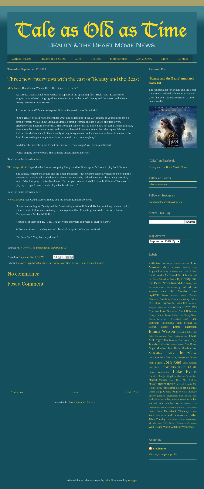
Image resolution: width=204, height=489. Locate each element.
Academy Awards (181, 263)
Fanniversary (170, 340)
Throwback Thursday (176, 411)
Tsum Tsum (171, 419)
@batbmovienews (159, 184)
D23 (187, 307)
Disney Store (190, 315)
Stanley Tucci (173, 403)
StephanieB (160, 448)
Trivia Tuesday (157, 419)
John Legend (155, 362)
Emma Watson (162, 331)
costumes (162, 307)
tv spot (181, 419)
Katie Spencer (155, 367)
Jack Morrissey (168, 357)
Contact (183, 59)
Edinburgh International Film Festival (170, 322)
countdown (176, 307)
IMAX (171, 353)
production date (175, 395)
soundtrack (156, 403)
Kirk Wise (182, 367)
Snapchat (191, 399)
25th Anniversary (160, 263)
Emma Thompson (185, 326)
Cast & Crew (144, 59)
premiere (161, 396)
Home (75, 392)
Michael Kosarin (184, 384)
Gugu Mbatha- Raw (36, 262)
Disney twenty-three (159, 319)
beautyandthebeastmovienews (165, 201)
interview (54, 262)
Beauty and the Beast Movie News (168, 167)
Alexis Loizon (171, 267)
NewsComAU (15, 199)
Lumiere (153, 376)
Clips (78, 59)
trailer (193, 415)
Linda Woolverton (159, 372)
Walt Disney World (159, 426)
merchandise (166, 383)
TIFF (151, 415)
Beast (181, 275)
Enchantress (160, 336)
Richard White (156, 399)
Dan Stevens (168, 311)
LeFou (75, 262)
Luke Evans (87, 262)
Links (165, 59)
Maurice (153, 384)
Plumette (100, 262)
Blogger (132, 480)
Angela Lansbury (159, 271)
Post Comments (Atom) (82, 402)
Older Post (132, 392)
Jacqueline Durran (187, 357)
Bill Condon (179, 291)
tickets (194, 411)
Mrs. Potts (162, 388)
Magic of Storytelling (187, 376)
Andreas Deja (190, 267)
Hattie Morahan (182, 348)
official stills (190, 387)
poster (152, 395)
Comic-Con (181, 303)
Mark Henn (175, 380)
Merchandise (118, 59)
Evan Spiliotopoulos (177, 336)
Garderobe (184, 340)
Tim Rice (161, 415)
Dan (157, 311)
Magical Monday (158, 380)
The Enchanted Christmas (172, 407)
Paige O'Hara (163, 391)
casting (185, 299)
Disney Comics (156, 315)
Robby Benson (171, 399)
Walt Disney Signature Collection (180, 423)
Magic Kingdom (167, 376)
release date (191, 396)
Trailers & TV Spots (53, 59)
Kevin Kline (170, 366)
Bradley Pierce (179, 295)
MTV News (14, 88)
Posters (96, 59)
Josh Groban (190, 362)
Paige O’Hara (179, 391)
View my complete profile (163, 454)
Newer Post (17, 392)
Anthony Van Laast (179, 271)
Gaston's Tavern (177, 344)
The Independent (16, 167)
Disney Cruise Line (174, 315)
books (165, 295)
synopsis (187, 403)
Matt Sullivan (190, 380)
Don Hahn (190, 318)
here (38, 159)
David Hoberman (188, 311)
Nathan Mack (175, 388)
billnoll (109, 480)
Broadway (165, 299)
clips (157, 303)
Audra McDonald (167, 275)
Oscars (152, 392)
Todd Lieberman (177, 415)
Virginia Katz (155, 423)
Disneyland (176, 319)
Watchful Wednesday (182, 426)
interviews (154, 357)
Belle (163, 291)
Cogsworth (168, 302)
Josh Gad (65, 262)
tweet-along (191, 419)
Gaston (20, 262)
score (183, 399)
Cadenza (175, 299)
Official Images (21, 59)
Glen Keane (191, 344)
